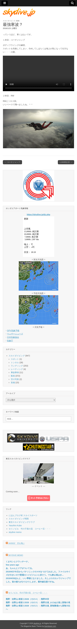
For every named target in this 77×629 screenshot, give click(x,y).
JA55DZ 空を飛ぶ (16, 543)
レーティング (17, 369)
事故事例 (15, 372)
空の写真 (15, 379)
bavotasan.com (50, 626)
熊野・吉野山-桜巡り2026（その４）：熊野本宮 (27, 599)
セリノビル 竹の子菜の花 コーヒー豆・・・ (30, 529)
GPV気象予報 (13, 330)
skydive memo (15, 532)
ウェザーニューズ (15, 334)
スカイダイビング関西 (19, 519)
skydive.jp (37, 623)
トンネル (15, 362)
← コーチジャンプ (12, 162)
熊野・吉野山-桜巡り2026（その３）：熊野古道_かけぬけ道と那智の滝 (38, 602)
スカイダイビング (9, 21)
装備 (13, 382)
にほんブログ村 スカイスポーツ (23, 515)
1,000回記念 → (66, 162)
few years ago (12, 565)
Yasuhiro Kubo (15, 525)
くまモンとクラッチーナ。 (18, 561)
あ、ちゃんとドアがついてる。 (20, 568)
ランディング (17, 366)
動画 (17, 21)
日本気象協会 (13, 337)
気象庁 (10, 340)
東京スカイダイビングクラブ (22, 522)
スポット (15, 359)
